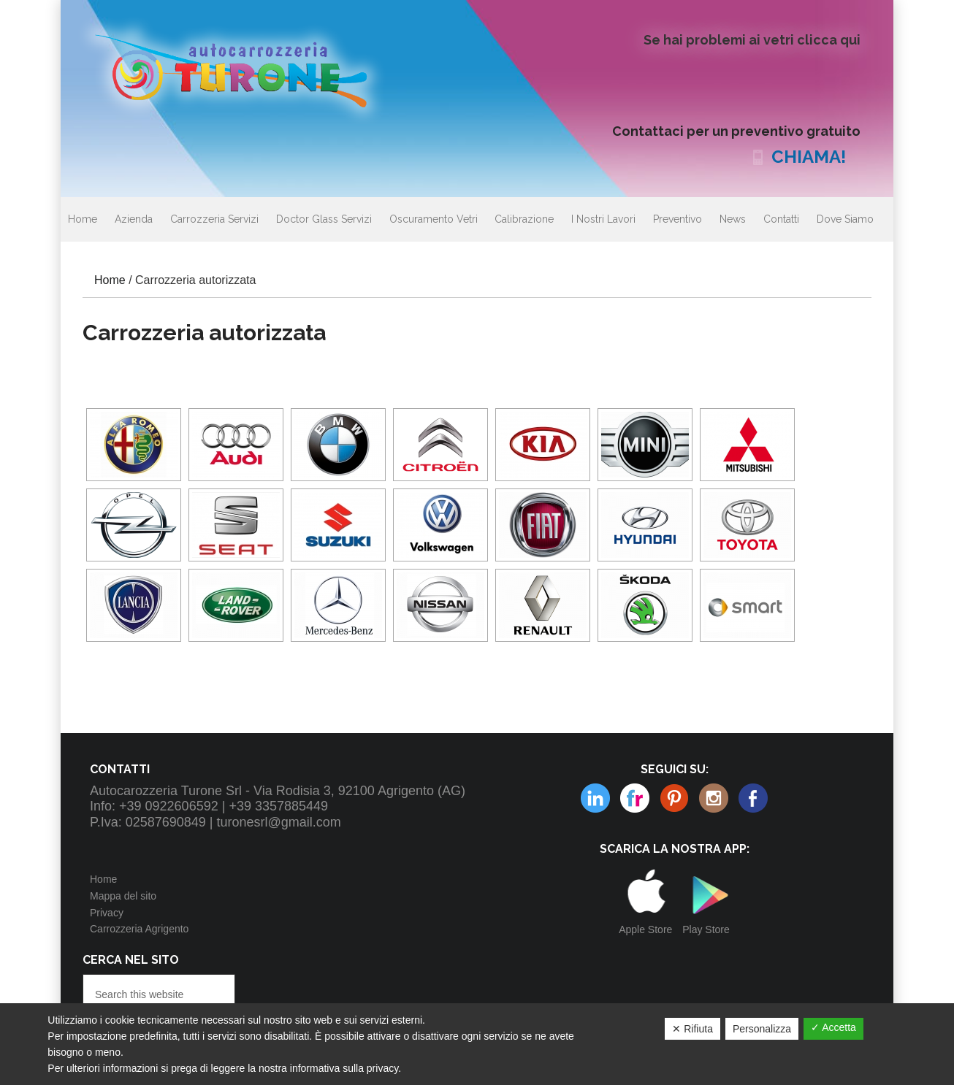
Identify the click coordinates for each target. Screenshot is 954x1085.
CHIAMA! (808, 156)
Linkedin (713, 798)
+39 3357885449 (278, 806)
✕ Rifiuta (692, 1029)
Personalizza (762, 1029)
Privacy (106, 913)
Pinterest (634, 798)
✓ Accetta (833, 1027)
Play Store (706, 929)
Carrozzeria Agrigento (139, 929)
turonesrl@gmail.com (279, 822)
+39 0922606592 (168, 806)
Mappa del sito (123, 896)
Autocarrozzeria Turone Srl (243, 69)
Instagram (674, 798)
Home (103, 879)
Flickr (595, 798)
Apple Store (645, 929)
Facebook (753, 798)
